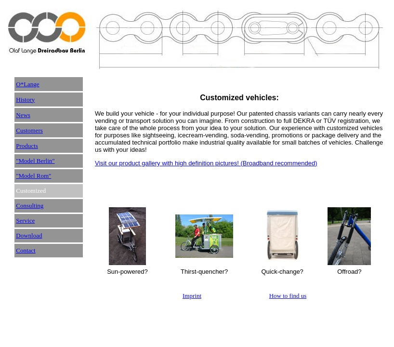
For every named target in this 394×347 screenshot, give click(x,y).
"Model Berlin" (35, 160)
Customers (29, 130)
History (25, 99)
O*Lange (27, 84)
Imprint (192, 295)
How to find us (288, 295)
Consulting (29, 205)
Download (29, 235)
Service (25, 220)
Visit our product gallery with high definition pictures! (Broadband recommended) (206, 163)
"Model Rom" (33, 175)
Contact (25, 250)
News (23, 115)
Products (27, 145)
